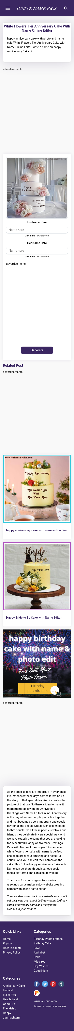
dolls (37, 957)
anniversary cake (14, 986)
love (37, 948)
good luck (9, 1004)
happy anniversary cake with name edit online (36, 530)
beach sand (10, 999)
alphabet (39, 952)
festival (8, 990)
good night (41, 970)
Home (7, 939)
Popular (8, 943)
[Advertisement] (37, 112)
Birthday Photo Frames (48, 939)
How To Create (12, 948)
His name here (37, 222)
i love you (9, 995)
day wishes (41, 966)
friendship (9, 1008)
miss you (39, 961)
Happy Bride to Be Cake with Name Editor (34, 617)
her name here (37, 243)
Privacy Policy (12, 952)
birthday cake (42, 943)
